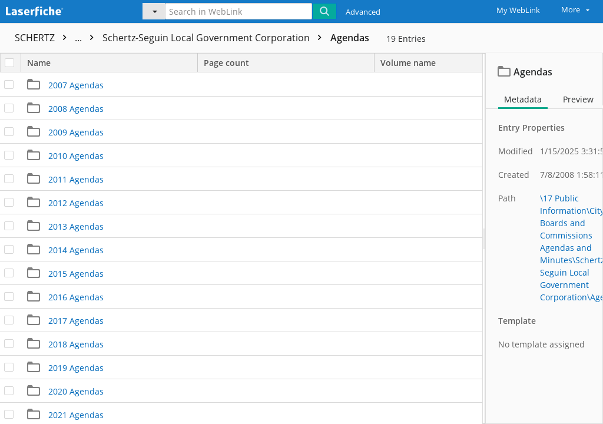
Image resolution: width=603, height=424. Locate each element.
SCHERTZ (57, 37)
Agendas (349, 37)
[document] (544, 238)
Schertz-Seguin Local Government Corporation (214, 37)
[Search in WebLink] (238, 11)
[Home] (62, 10)
